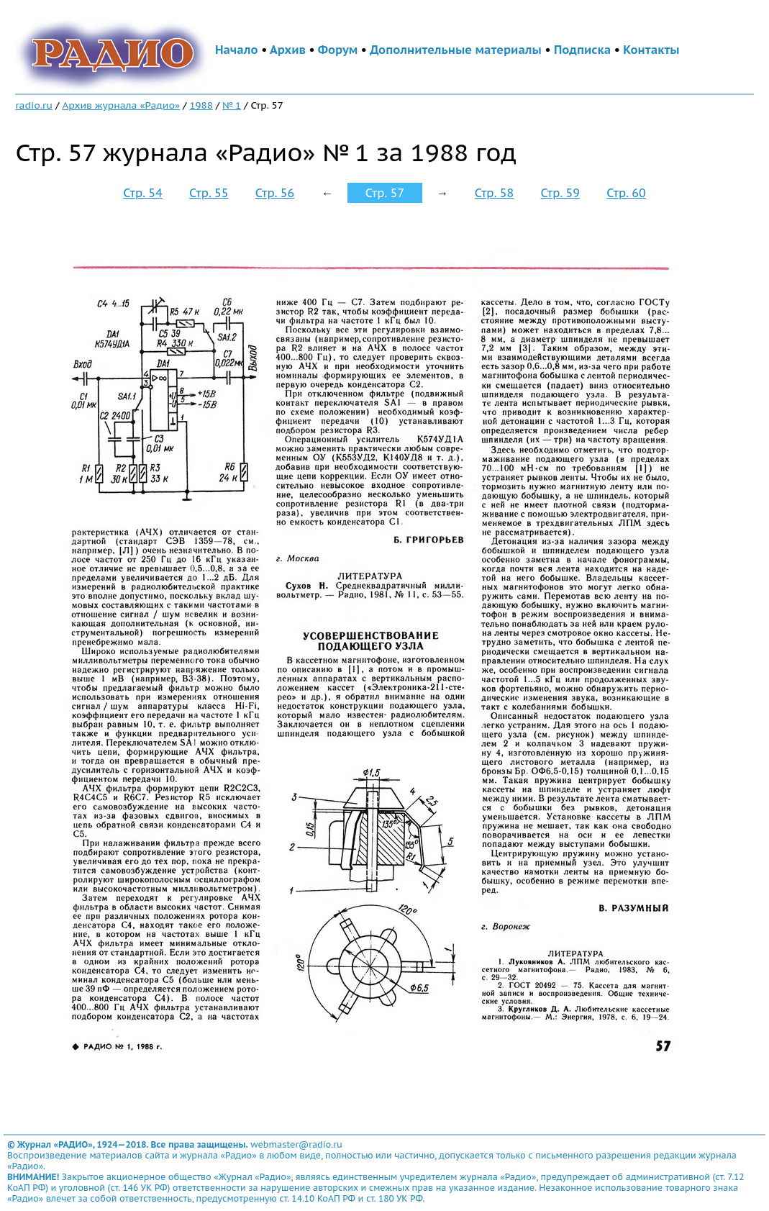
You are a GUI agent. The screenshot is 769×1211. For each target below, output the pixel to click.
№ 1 (231, 105)
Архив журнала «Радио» (121, 105)
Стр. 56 (274, 193)
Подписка (582, 50)
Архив (288, 50)
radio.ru (34, 105)
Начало (236, 50)
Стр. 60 (625, 193)
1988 (200, 105)
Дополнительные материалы (456, 50)
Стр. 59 (560, 193)
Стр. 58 (494, 193)
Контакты (651, 50)
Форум (338, 50)
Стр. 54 (142, 193)
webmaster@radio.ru (296, 1144)
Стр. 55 (208, 193)
